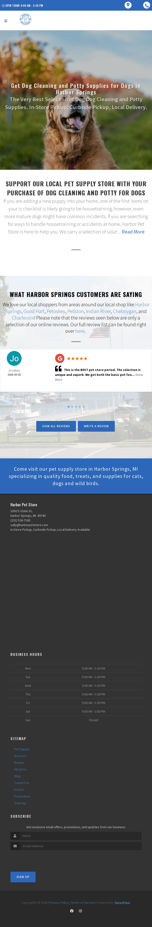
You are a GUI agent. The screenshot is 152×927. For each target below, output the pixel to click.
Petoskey (56, 311)
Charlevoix (23, 317)
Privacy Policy (59, 902)
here (80, 331)
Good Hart (34, 311)
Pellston (75, 311)
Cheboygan (124, 311)
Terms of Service (83, 902)
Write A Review (96, 426)
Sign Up (23, 877)
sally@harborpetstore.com (29, 525)
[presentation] (35, 858)
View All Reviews (56, 426)
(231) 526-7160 (20, 520)
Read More (133, 231)
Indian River (98, 311)
